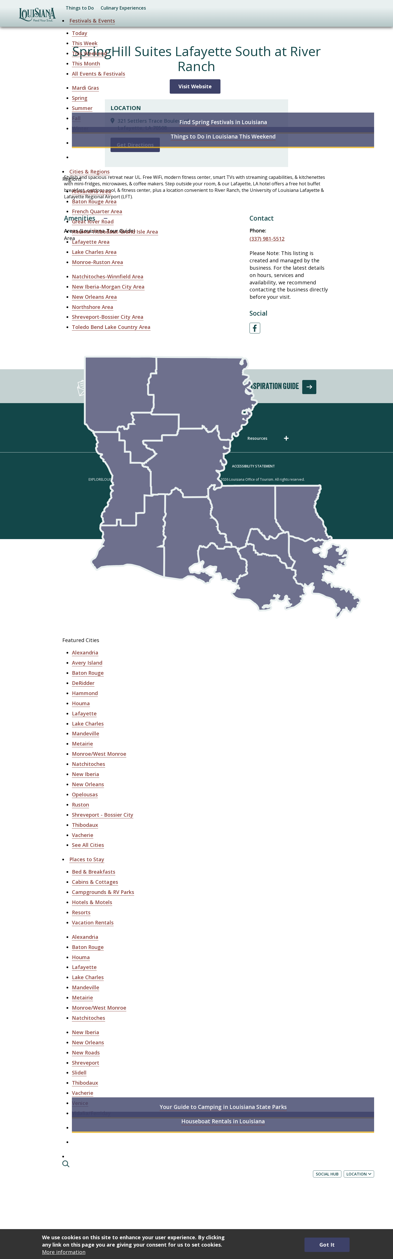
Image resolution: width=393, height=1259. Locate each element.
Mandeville (85, 733)
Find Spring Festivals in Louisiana (223, 122)
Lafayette (84, 713)
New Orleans (88, 784)
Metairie (82, 743)
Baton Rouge (88, 672)
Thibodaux (85, 824)
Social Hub (327, 1174)
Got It (327, 1244)
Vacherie (82, 835)
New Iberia (85, 774)
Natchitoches (88, 764)
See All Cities (88, 844)
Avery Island (87, 662)
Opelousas (85, 794)
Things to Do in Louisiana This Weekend (223, 136)
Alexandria (85, 652)
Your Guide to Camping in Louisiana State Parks (223, 1107)
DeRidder (83, 683)
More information (63, 1252)
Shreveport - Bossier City (102, 814)
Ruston (80, 804)
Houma (81, 703)
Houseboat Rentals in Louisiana (223, 1121)
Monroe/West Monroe (99, 753)
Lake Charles (88, 723)
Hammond (85, 693)
